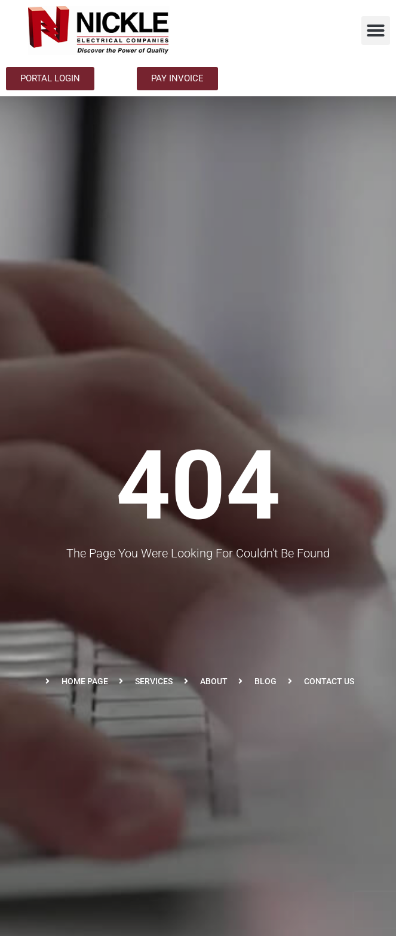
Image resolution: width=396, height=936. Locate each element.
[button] (375, 30)
